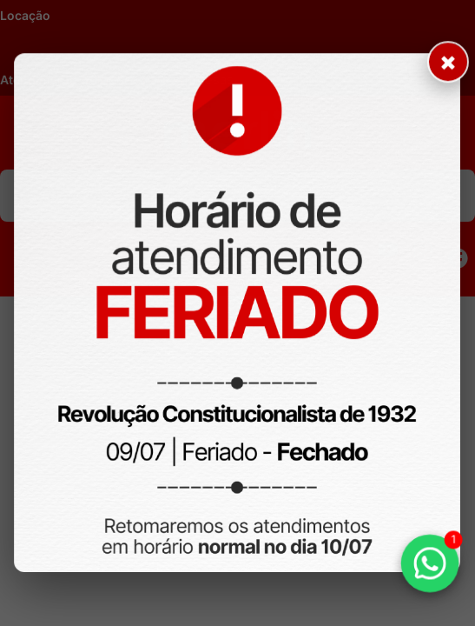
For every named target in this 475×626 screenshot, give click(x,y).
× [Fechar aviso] (445, 68)
